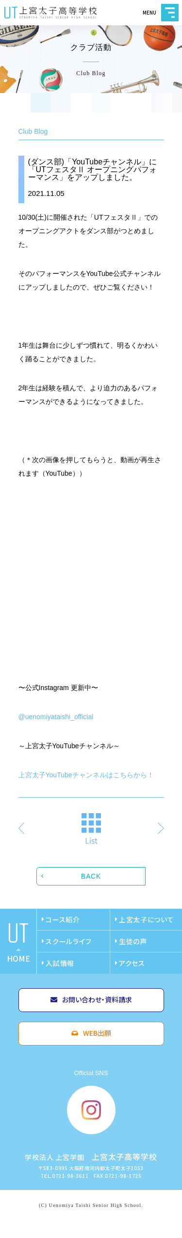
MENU (170, 12)
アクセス (132, 963)
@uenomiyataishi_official (56, 717)
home (18, 958)
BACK (91, 876)
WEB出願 (97, 1033)
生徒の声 (133, 941)
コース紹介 (63, 919)
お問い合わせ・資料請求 (97, 999)
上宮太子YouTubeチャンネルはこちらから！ (86, 775)
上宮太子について (146, 919)
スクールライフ (68, 941)
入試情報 (60, 963)
